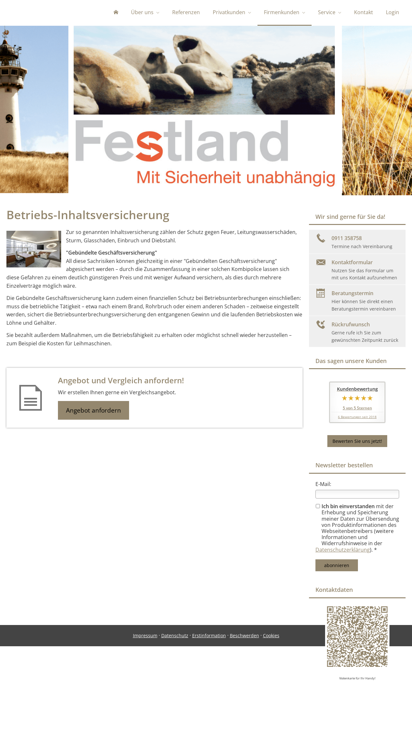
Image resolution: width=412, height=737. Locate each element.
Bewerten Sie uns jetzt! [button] (357, 442)
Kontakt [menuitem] (363, 12)
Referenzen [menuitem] (186, 12)
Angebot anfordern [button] (93, 411)
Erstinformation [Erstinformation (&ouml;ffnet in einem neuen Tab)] (209, 710)
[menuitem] (116, 13)
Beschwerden (244, 710)
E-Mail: (323, 485)
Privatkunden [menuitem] (229, 12)
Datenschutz (174, 710)
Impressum (145, 710)
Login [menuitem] (392, 12)
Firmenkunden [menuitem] (281, 12)
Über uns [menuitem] (142, 12)
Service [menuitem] (326, 12)
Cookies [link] (271, 710)
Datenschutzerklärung (342, 551)
